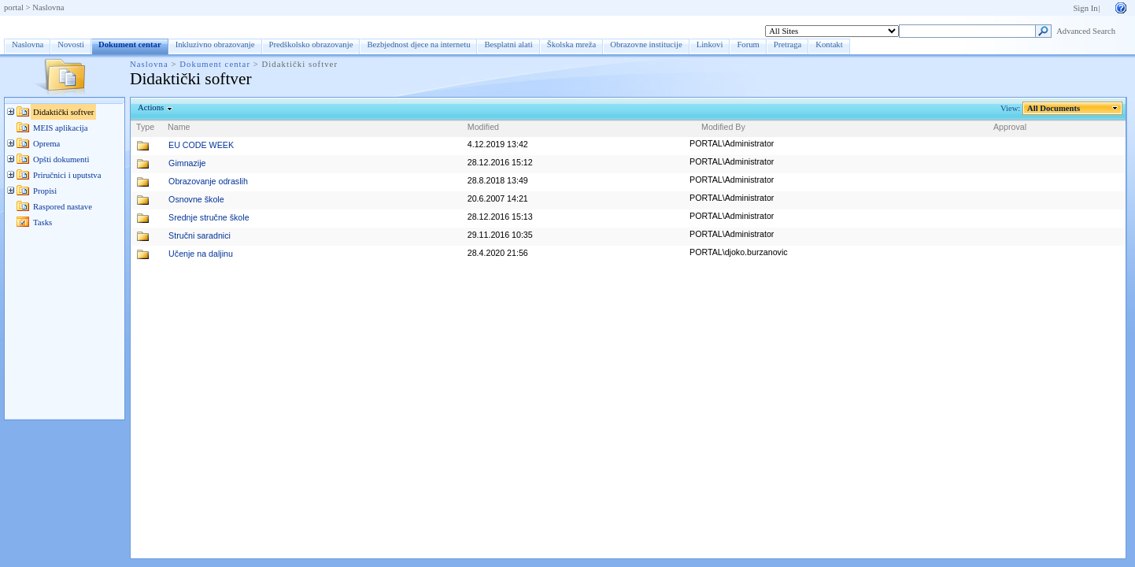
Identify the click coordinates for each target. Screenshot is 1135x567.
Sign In (1085, 8)
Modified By (723, 127)
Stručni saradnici (199, 235)
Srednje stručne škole (208, 217)
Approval (1009, 127)
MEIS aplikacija (60, 128)
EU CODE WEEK (201, 145)
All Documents (1054, 108)
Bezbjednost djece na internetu (418, 44)
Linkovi (710, 44)
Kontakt (828, 44)
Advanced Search (1085, 31)
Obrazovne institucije (646, 44)
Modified (483, 127)
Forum (748, 44)
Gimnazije (186, 163)
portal (14, 7)
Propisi (45, 191)
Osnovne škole (196, 199)
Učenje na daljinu (200, 253)
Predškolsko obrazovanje (311, 44)
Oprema (46, 143)
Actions (151, 107)
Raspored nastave (62, 206)
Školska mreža (571, 44)
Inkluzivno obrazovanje (215, 44)
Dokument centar (53, 26)
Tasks (42, 222)
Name (179, 127)
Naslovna (48, 7)
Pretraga (788, 44)
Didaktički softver (63, 112)
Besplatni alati (508, 44)
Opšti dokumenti (61, 159)
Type (145, 127)
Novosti (70, 44)
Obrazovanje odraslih (208, 181)
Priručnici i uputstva (67, 175)
